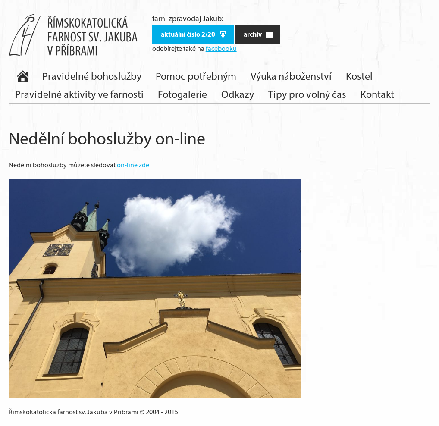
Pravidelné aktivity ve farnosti (79, 94)
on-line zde (133, 165)
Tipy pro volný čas (307, 94)
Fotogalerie (182, 94)
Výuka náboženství (291, 76)
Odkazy (237, 94)
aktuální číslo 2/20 (194, 34)
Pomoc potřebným (196, 76)
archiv (259, 34)
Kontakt (377, 94)
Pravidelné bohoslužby (91, 76)
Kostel (359, 76)
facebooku (221, 48)
